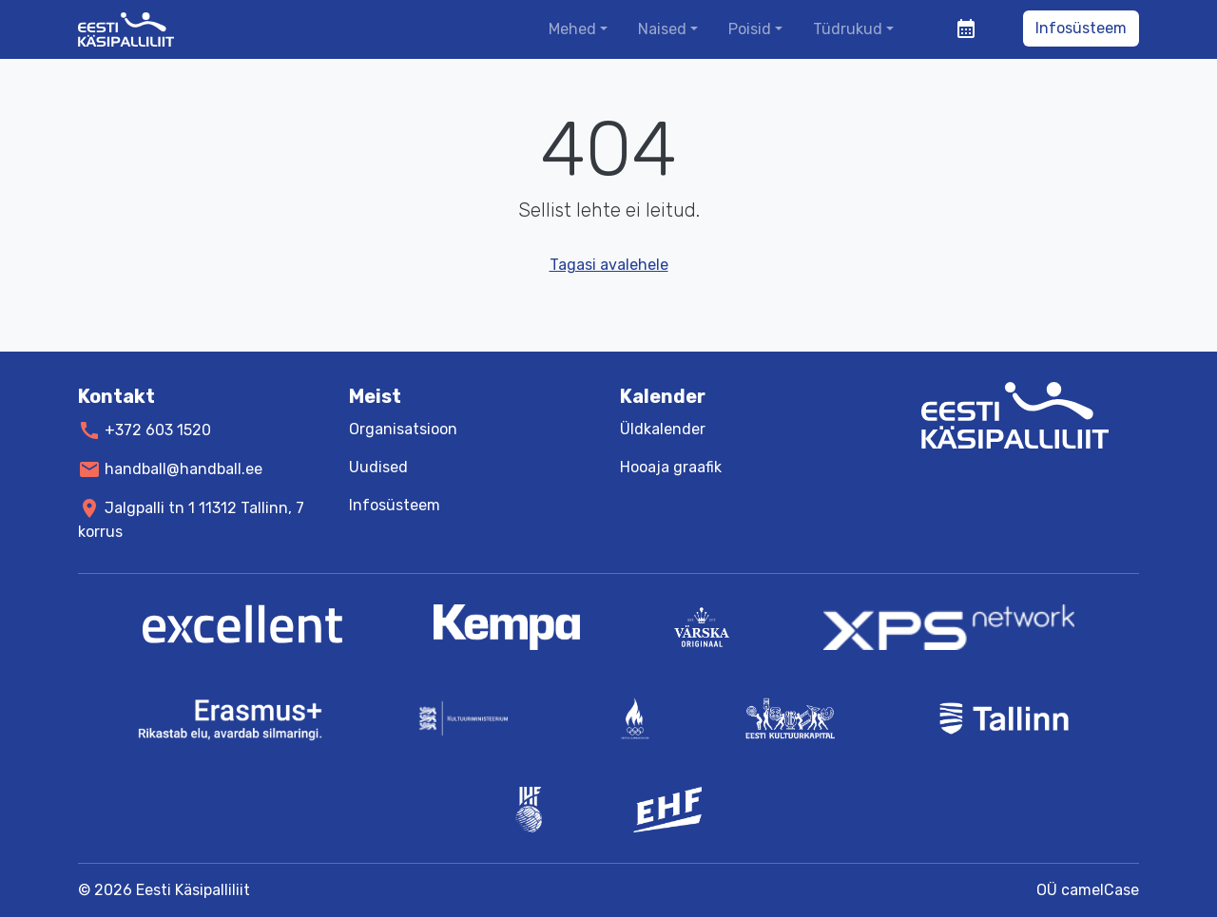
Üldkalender (662, 429)
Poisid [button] (749, 29)
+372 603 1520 (158, 430)
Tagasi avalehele (609, 265)
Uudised (378, 467)
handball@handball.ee (183, 469)
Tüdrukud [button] (847, 29)
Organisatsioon (403, 429)
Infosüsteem (1081, 28)
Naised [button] (662, 29)
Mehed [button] (572, 29)
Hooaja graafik (671, 467)
